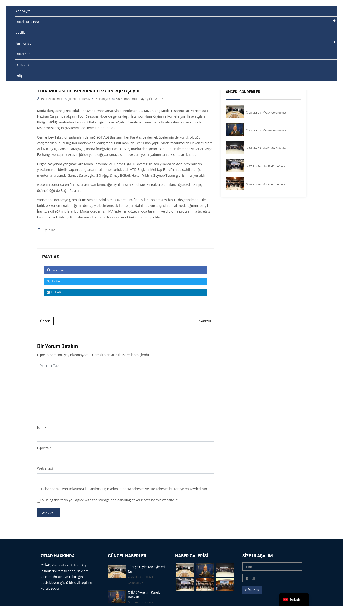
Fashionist (23, 43)
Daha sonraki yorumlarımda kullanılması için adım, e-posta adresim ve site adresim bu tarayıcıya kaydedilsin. (124, 489)
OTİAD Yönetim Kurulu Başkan (268, 125)
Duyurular (48, 230)
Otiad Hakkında (27, 22)
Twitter (54, 281)
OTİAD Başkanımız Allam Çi (265, 161)
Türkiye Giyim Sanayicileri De (266, 107)
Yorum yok (103, 99)
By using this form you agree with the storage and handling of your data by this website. (109, 500)
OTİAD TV (22, 64)
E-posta (43, 448)
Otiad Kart (23, 54)
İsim (40, 428)
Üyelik (20, 32)
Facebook (56, 270)
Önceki (45, 321)
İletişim (20, 75)
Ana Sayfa (22, 11)
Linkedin (55, 293)
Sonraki (205, 321)
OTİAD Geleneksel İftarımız (265, 143)
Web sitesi (45, 468)
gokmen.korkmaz (79, 99)
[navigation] (294, 599)
